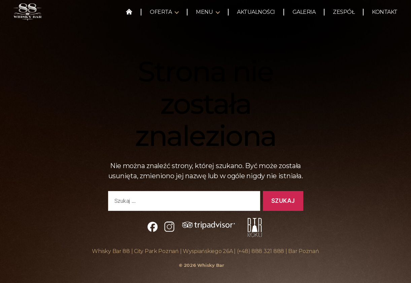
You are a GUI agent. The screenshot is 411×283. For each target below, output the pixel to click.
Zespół (343, 14)
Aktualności (256, 14)
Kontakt (385, 14)
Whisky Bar (210, 265)
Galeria (304, 14)
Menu (204, 14)
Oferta (161, 14)
